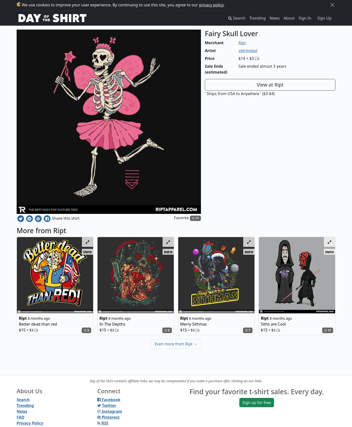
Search (23, 399)
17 (327, 330)
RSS (102, 423)
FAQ (20, 417)
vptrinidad (248, 50)
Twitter (106, 405)
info (87, 251)
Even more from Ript (176, 344)
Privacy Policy (30, 423)
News (275, 18)
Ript (242, 42)
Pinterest (108, 417)
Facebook (108, 399)
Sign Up (324, 18)
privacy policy (211, 5)
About (289, 18)
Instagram (109, 411)
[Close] (332, 5)
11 (195, 218)
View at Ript (270, 84)
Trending (257, 18)
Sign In (305, 18)
